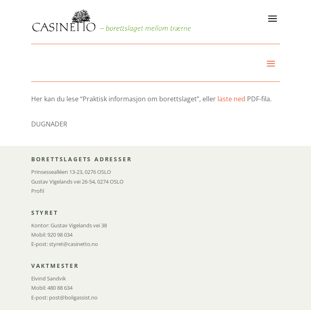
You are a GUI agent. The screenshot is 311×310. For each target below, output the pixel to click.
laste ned (231, 98)
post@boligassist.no (73, 297)
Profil (37, 191)
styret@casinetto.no (73, 244)
